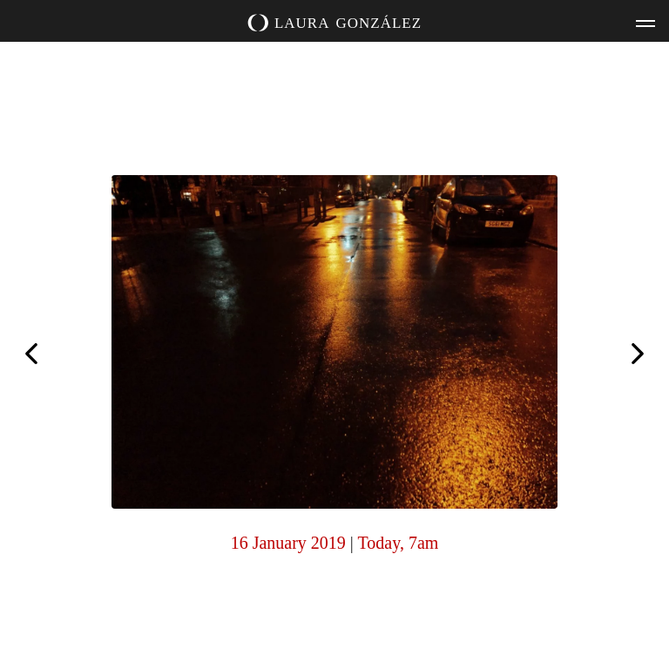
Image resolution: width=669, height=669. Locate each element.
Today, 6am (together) (31, 352)
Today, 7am (398, 542)
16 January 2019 (288, 542)
